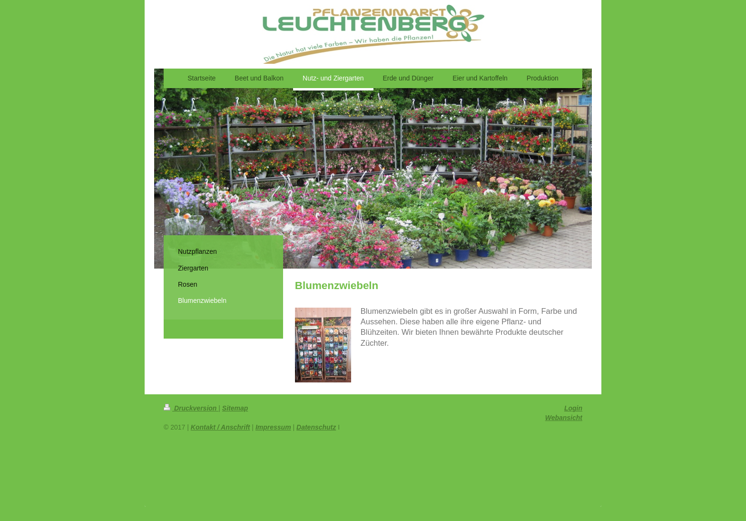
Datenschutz (316, 427)
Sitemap (235, 408)
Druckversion (191, 408)
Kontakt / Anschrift (220, 427)
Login (573, 408)
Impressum (273, 427)
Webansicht (563, 417)
